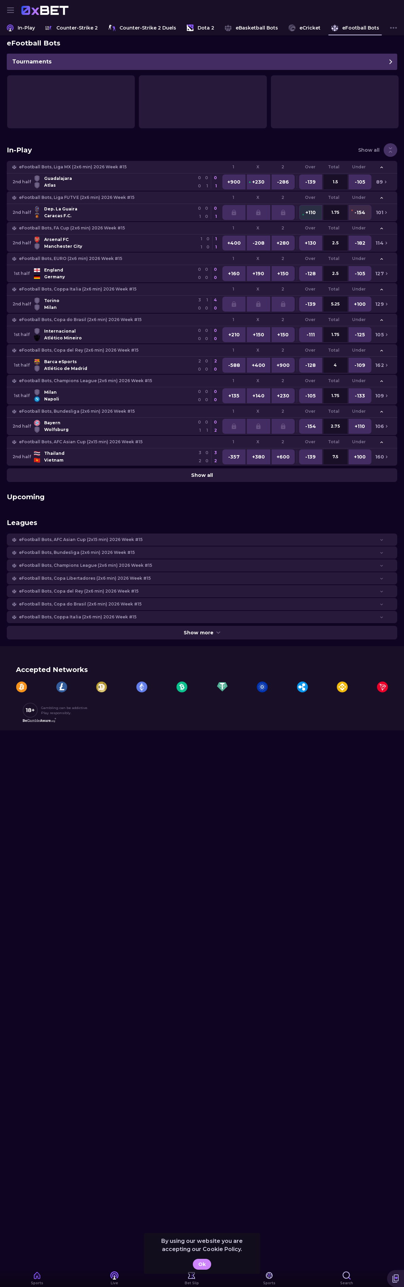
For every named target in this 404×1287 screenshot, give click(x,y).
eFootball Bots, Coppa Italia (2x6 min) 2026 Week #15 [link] (77, 289)
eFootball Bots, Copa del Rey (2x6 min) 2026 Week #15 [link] (79, 350)
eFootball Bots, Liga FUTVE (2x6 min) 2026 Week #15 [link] (76, 197)
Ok (202, 1264)
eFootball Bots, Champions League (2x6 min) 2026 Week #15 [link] (85, 380)
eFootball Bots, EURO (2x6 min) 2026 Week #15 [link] (70, 258)
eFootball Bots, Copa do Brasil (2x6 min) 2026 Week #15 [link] (80, 319)
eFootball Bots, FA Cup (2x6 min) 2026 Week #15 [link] (72, 227)
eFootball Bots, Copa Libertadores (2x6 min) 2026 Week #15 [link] (85, 578)
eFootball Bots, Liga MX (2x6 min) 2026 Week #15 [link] (73, 166)
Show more (202, 633)
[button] (202, 167)
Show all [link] (369, 150)
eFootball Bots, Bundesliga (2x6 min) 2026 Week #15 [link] (77, 411)
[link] (45, 10)
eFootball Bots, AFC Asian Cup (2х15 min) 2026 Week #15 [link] (81, 441)
